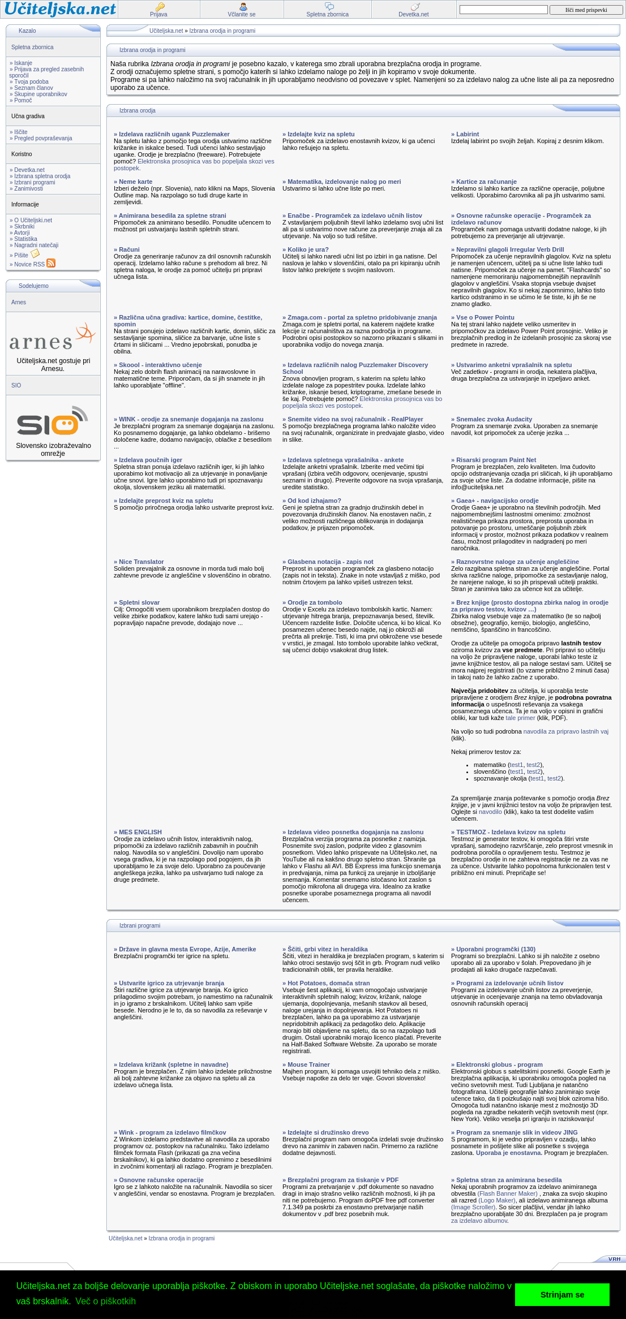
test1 (517, 764)
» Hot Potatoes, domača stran (326, 983)
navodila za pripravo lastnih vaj (566, 731)
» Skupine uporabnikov (38, 94)
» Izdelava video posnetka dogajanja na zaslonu (352, 832)
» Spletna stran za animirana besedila (506, 1179)
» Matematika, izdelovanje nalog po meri (341, 181)
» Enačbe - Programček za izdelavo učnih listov (352, 215)
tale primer (520, 717)
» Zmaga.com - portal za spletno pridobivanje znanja (359, 317)
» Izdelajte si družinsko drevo (325, 1132)
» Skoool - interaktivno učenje (158, 364)
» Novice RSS (32, 264)
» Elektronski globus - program (497, 1064)
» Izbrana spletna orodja (40, 176)
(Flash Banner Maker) (507, 1193)
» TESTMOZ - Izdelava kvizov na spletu (508, 832)
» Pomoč (21, 100)
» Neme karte (133, 181)
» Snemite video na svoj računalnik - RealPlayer (352, 419)
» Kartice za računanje (484, 181)
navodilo (490, 811)
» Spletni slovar (137, 602)
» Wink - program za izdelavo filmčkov (170, 1132)
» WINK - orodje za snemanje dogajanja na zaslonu (189, 419)
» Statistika (23, 239)
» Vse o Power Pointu (482, 317)
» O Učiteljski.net (31, 220)
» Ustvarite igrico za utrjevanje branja (169, 983)
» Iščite (19, 132)
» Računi (127, 249)
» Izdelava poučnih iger (148, 459)
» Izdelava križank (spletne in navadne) (171, 1064)
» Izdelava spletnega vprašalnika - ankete (343, 459)
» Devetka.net (27, 170)
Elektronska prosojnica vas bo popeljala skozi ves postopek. (362, 402)
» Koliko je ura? (305, 249)
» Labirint (465, 134)
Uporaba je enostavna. (509, 1152)
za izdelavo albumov (479, 1220)
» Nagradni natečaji (34, 245)
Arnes (18, 302)
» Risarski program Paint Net (493, 459)
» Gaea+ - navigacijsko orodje (495, 500)
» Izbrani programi (32, 182)
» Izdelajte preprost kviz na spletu (163, 500)
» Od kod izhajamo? (311, 500)
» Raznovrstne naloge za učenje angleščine (515, 561)
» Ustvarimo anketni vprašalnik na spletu (511, 364)
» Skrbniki (22, 226)
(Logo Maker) (496, 1200)
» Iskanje (21, 63)
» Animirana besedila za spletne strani (170, 215)
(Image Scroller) (473, 1207)
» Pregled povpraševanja (41, 138)
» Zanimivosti (26, 189)
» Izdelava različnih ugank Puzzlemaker (172, 134)
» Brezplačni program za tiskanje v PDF (340, 1179)
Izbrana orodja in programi (223, 31)
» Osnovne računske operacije (159, 1179)
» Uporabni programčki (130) (493, 949)
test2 (534, 764)
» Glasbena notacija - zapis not (328, 561)
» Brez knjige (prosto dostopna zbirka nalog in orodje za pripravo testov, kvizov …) (529, 606)
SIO (16, 385)
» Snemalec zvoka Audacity (491, 419)
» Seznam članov (31, 88)
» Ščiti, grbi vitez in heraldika (325, 949)
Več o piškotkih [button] (105, 1301)
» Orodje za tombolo (312, 602)
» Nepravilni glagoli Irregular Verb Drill (507, 249)
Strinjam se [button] (563, 1294)
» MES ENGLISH (138, 832)
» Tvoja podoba (29, 82)
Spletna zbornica (32, 47)
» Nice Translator (139, 561)
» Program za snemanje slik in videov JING (514, 1132)
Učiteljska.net (166, 31)
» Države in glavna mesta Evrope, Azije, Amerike (185, 949)
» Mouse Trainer (306, 1064)
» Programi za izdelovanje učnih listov (507, 983)
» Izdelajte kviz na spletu (318, 134)
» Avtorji (19, 233)
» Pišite (25, 255)
